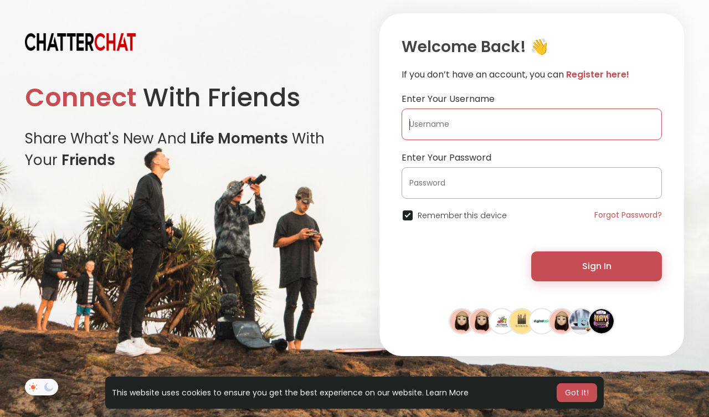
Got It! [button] (577, 392)
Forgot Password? (628, 214)
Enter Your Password (446, 157)
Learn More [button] (447, 392)
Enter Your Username (448, 98)
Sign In (597, 266)
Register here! (597, 74)
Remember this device (462, 215)
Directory (664, 377)
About (631, 377)
